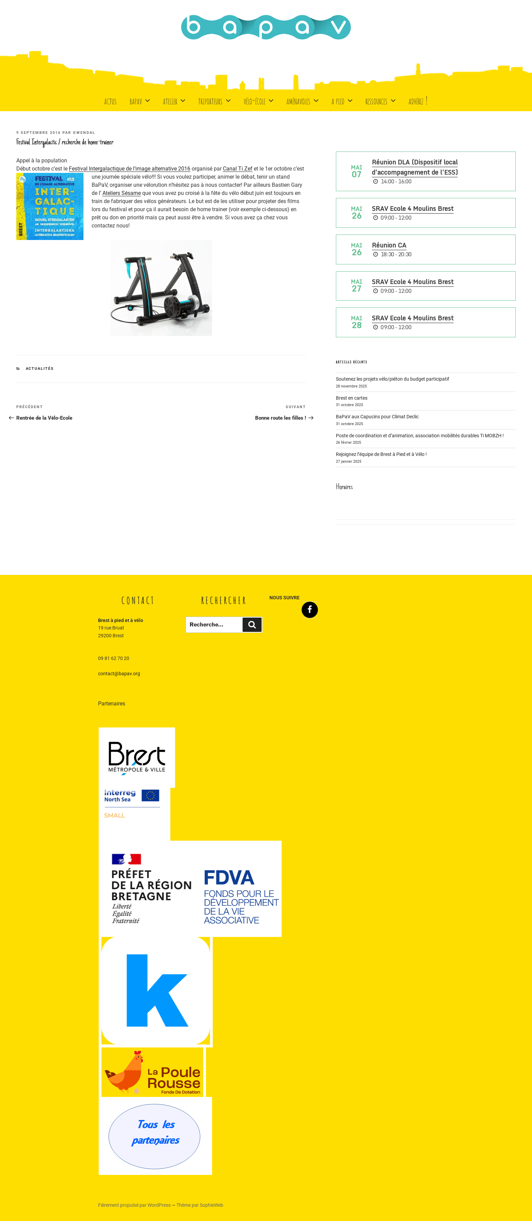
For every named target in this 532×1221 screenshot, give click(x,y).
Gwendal (84, 133)
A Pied (342, 100)
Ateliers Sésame (121, 193)
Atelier (175, 100)
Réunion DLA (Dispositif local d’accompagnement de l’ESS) (415, 167)
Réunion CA (389, 245)
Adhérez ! (418, 100)
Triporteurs (215, 100)
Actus (110, 100)
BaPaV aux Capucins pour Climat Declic (377, 416)
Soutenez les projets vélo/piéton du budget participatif (392, 379)
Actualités (40, 368)
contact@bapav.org (119, 673)
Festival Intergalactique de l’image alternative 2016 (129, 168)
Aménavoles (303, 100)
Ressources (381, 100)
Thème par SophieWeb (199, 1205)
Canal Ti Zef (237, 168)
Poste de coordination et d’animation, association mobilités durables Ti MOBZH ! (420, 435)
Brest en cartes (351, 398)
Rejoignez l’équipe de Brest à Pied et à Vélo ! (381, 454)
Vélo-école (259, 100)
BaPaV (141, 100)
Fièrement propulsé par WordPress (135, 1205)
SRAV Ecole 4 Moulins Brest (413, 208)
